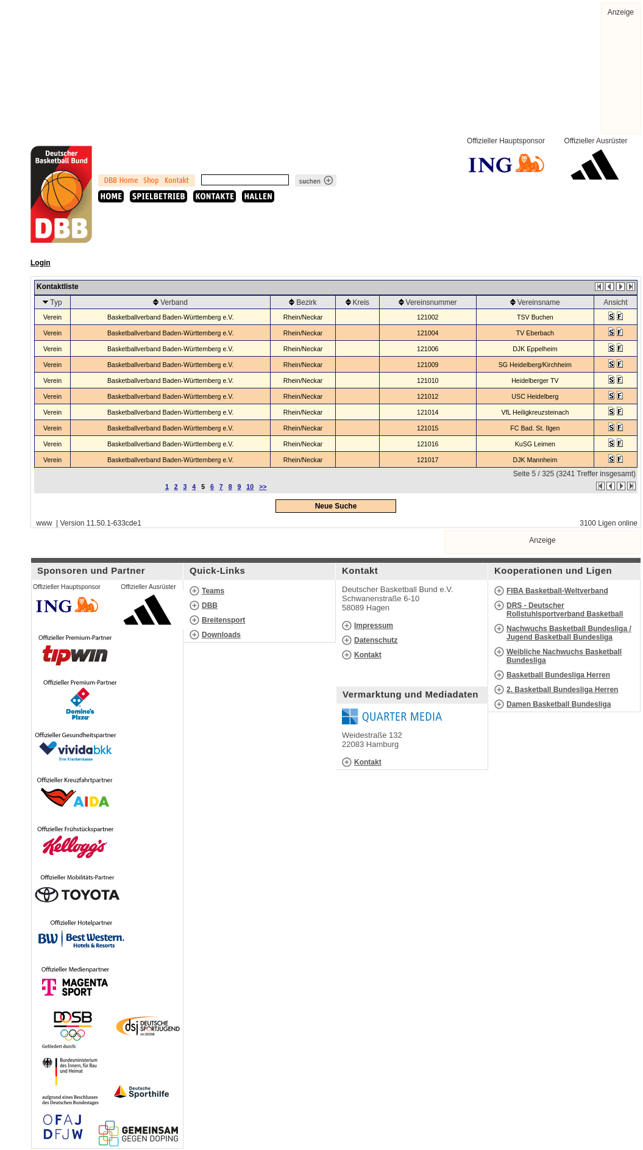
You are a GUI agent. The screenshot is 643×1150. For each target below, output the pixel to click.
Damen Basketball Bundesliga (558, 704)
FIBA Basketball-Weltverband (557, 591)
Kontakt (368, 655)
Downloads (221, 634)
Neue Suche (336, 506)
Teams (213, 591)
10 (250, 486)
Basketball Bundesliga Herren (558, 675)
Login (40, 263)
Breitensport (223, 620)
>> (262, 486)
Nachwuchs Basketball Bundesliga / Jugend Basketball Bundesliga (568, 632)
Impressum (373, 625)
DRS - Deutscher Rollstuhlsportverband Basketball (564, 609)
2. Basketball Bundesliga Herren (562, 689)
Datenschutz (375, 640)
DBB (210, 605)
